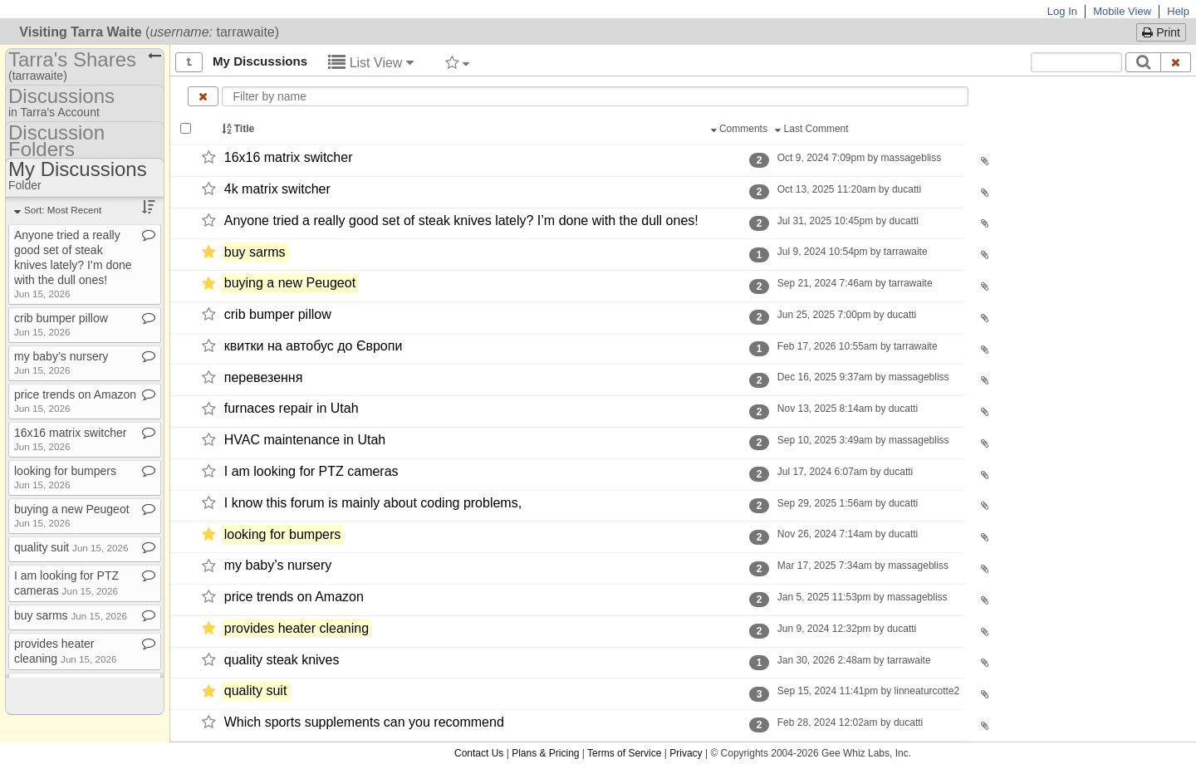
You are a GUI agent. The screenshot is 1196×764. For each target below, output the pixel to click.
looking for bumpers (282, 534)
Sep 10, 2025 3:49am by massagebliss (862, 440)
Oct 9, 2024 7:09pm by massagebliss (859, 158)
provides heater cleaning (296, 628)
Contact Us (478, 753)
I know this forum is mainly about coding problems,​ (373, 503)
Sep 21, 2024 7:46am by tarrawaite (854, 283)
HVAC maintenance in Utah (304, 440)
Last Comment (813, 129)
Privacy (685, 753)
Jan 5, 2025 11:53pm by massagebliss (861, 597)
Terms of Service (624, 753)
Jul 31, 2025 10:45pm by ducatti (847, 221)
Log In (1062, 11)
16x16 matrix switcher (288, 157)
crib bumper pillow (277, 314)
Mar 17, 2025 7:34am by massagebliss (862, 565)
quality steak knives (282, 660)
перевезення (263, 377)
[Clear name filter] (203, 96)
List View (371, 63)
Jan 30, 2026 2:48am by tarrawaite (853, 660)
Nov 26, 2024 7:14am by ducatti (847, 534)
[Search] (1143, 62)
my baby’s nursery (278, 566)
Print (1161, 32)
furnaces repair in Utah (291, 409)
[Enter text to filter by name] (595, 96)
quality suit (255, 691)
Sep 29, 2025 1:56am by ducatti (847, 503)
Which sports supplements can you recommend (364, 722)
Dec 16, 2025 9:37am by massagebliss (862, 377)
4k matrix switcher (277, 189)
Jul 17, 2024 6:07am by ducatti (844, 472)
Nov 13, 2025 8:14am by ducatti (847, 408)
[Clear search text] (1176, 62)
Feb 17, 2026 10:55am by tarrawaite (856, 346)
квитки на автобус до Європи (313, 346)
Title (239, 129)
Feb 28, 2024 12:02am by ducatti (849, 722)
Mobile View (1122, 11)
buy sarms (255, 252)
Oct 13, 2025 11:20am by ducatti (849, 189)
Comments (741, 129)
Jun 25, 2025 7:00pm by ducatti (846, 315)
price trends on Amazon (294, 597)
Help (1178, 11)
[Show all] (189, 62)
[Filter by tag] (457, 62)
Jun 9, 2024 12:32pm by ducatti (846, 628)
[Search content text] (1076, 62)
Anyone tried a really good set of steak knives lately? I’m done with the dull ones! (461, 220)
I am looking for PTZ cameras (311, 471)
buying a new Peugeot (289, 284)
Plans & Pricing (545, 753)
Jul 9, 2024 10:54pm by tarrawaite (851, 251)
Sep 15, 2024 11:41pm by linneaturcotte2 (868, 691)
